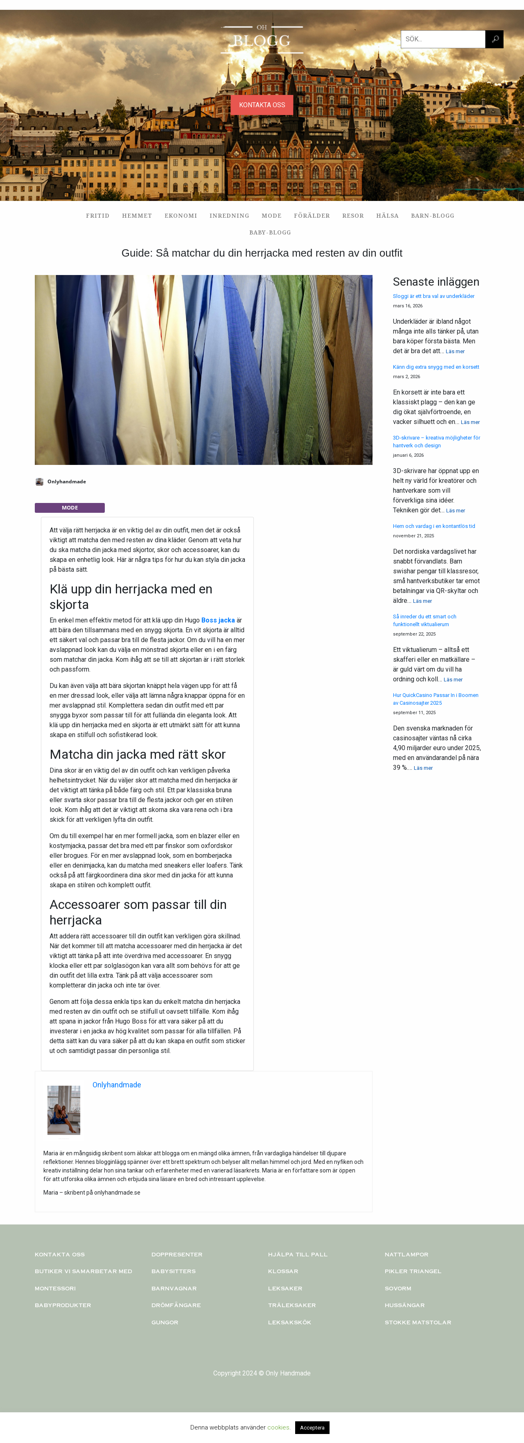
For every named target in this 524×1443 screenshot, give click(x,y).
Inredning (229, 215)
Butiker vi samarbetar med (83, 1271)
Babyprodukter (63, 1305)
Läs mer (455, 351)
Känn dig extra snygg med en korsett (436, 367)
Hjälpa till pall (298, 1254)
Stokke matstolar (418, 1322)
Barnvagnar (174, 1288)
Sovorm (398, 1288)
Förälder (312, 215)
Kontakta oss (60, 1254)
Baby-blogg (270, 232)
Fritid (98, 215)
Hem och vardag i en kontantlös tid (434, 526)
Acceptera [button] (312, 1428)
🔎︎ (495, 39)
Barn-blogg (432, 215)
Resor (353, 215)
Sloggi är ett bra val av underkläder (433, 296)
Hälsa (387, 215)
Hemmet (137, 215)
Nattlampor (407, 1254)
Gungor (164, 1322)
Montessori (55, 1288)
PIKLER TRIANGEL (413, 1271)
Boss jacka (218, 620)
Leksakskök (290, 1322)
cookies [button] (278, 1427)
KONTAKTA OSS (262, 105)
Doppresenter (177, 1254)
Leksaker (285, 1288)
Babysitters (173, 1271)
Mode (272, 215)
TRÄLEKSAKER (292, 1305)
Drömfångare (176, 1305)
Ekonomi (181, 215)
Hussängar (405, 1305)
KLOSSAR (283, 1271)
